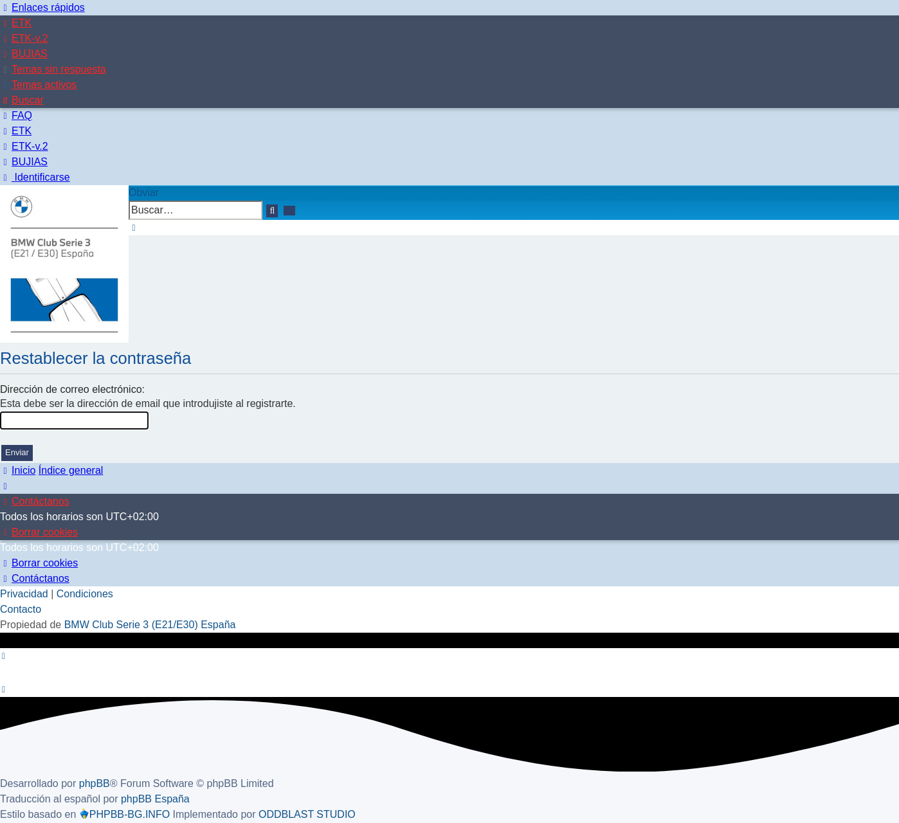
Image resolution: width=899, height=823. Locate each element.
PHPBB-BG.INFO (124, 814)
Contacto (20, 609)
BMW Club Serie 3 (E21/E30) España (150, 624)
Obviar (144, 192)
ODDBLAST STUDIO (307, 814)
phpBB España (155, 798)
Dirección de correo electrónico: (72, 389)
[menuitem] (16, 22)
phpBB (94, 783)
